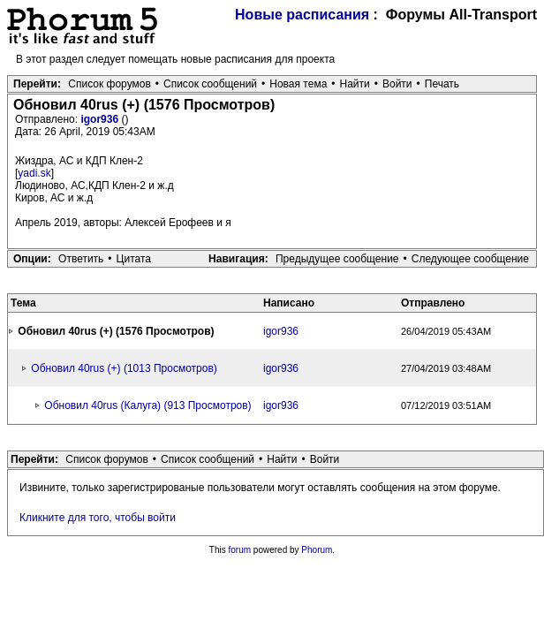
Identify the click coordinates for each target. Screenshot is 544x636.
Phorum (316, 550)
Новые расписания (302, 14)
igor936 (100, 119)
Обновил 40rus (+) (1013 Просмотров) (123, 368)
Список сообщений (210, 84)
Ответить (80, 259)
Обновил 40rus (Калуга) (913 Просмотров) (147, 405)
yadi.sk (34, 173)
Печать (442, 84)
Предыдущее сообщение (337, 259)
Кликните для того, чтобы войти (97, 517)
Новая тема (298, 84)
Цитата (134, 259)
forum (240, 550)
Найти (355, 84)
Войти (397, 84)
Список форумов (109, 84)
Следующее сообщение (470, 259)
